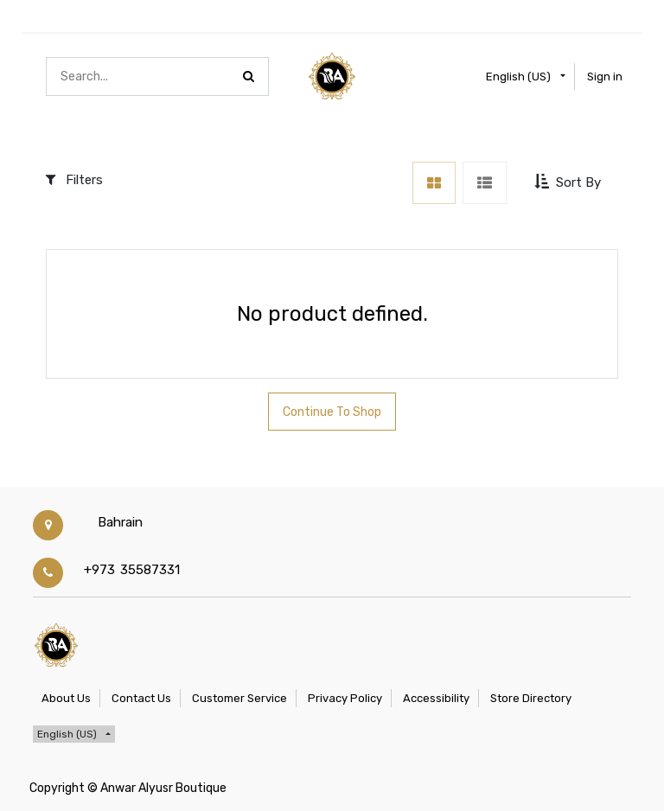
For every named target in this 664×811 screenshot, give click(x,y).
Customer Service (239, 698)
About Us (66, 698)
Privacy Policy (345, 698)
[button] (569, 182)
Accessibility (436, 698)
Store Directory (530, 698)
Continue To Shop (332, 412)
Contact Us (141, 698)
